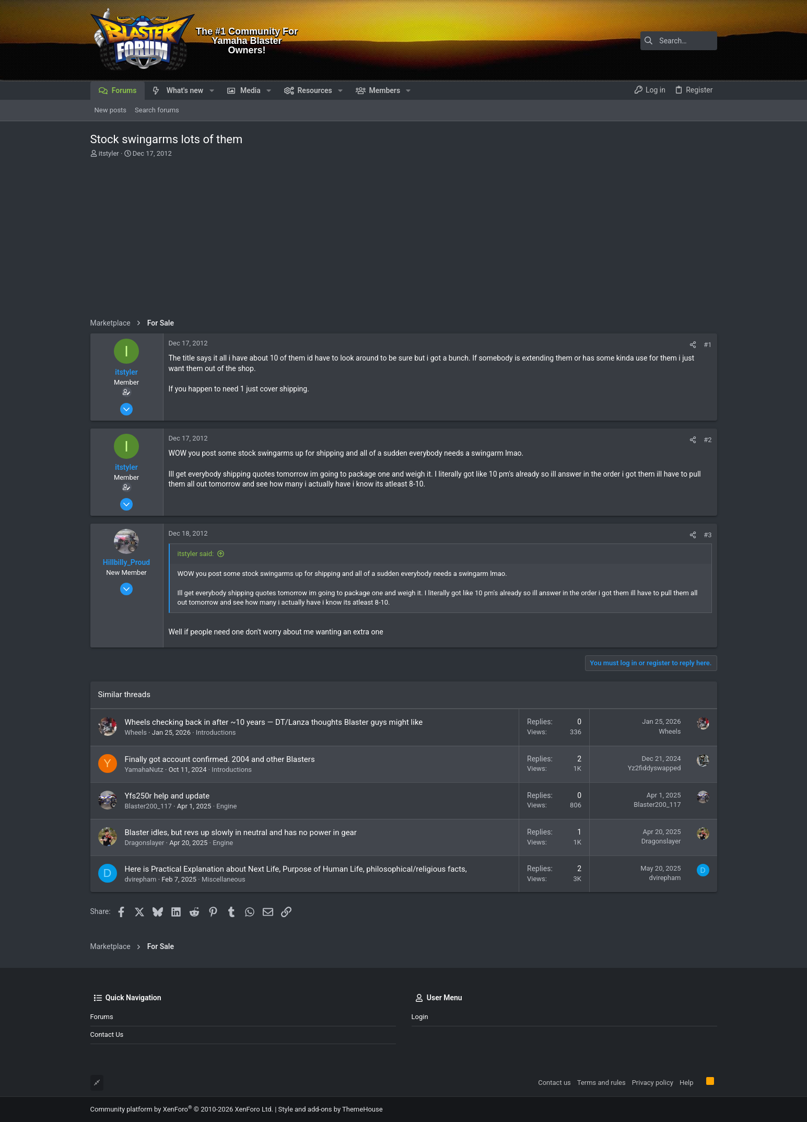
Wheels (136, 732)
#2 (707, 440)
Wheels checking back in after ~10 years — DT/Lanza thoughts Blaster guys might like (274, 722)
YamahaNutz (144, 769)
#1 (707, 345)
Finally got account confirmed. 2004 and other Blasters (220, 759)
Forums (101, 1017)
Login (420, 1017)
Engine (226, 806)
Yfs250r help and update (167, 796)
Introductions (216, 732)
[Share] (693, 345)
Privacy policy (652, 1082)
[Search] (652, 40)
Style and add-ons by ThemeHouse (330, 1109)
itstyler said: (196, 554)
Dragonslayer (145, 843)
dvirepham (141, 879)
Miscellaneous (223, 879)
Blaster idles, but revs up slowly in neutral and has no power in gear (241, 832)
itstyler (109, 153)
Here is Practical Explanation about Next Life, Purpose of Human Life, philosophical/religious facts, (296, 869)
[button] (211, 90)
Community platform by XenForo (181, 1109)
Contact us (107, 1034)
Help (687, 1082)
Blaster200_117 (148, 806)
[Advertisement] (402, 237)
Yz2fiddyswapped (654, 768)
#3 (707, 535)
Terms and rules (601, 1082)
